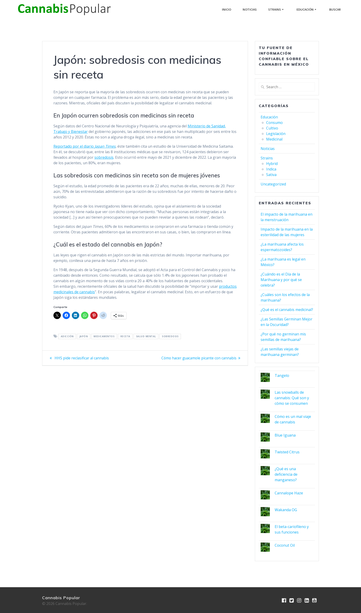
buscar (335, 9)
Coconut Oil (285, 545)
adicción (67, 336)
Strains (274, 9)
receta (125, 336)
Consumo (274, 122)
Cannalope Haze (289, 493)
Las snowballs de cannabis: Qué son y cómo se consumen (292, 398)
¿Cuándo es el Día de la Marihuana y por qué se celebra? (281, 280)
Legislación (275, 133)
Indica (271, 169)
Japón (83, 336)
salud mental (146, 336)
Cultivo (272, 128)
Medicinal (274, 139)
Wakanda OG (286, 509)
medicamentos (103, 336)
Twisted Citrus (287, 452)
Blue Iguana (285, 435)
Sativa (271, 174)
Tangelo (282, 375)
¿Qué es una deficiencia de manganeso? (286, 474)
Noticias (250, 9)
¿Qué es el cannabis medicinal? (287, 309)
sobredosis (104, 157)
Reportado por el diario (84, 146)
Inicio (226, 9)
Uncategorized (273, 184)
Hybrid (272, 163)
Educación (305, 9)
